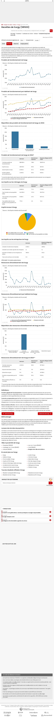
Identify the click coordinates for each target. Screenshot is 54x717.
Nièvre (14, 24)
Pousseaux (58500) (8, 445)
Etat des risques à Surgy (34, 461)
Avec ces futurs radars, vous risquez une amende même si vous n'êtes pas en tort (22, 679)
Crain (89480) (32, 447)
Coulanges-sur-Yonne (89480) (11, 447)
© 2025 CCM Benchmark (44, 706)
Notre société (16, 705)
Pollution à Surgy (32, 467)
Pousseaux (18, 33)
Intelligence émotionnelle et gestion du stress (14, 520)
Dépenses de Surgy (45, 413)
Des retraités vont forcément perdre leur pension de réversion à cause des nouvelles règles (24, 693)
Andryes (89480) (7, 449)
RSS (18, 706)
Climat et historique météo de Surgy (12, 463)
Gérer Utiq (7, 706)
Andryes (36, 33)
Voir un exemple (49, 485)
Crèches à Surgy (32, 457)
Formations (7, 508)
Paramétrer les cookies (48, 705)
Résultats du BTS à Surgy (34, 474)
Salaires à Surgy (7, 457)
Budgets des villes (8, 24)
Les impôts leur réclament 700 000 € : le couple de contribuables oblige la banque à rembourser (25, 677)
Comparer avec (29, 40)
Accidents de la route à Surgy (10, 465)
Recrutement (31, 705)
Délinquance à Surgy (33, 465)
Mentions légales (28, 706)
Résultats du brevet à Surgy (35, 472)
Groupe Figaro (35, 706)
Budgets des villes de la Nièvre (36, 449)
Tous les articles (13, 706)
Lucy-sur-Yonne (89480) (34, 445)
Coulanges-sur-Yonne (27, 33)
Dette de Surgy (8, 413)
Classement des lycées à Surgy (11, 467)
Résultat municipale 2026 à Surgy (11, 472)
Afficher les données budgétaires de (10, 40)
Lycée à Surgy (31, 455)
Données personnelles (38, 705)
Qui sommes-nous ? (5, 705)
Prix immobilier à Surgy (8, 459)
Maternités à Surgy (33, 459)
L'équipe (12, 705)
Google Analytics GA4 (8, 516)
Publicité (21, 705)
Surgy (19, 24)
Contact (26, 705)
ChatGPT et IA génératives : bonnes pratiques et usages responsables (21, 512)
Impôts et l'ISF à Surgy (8, 461)
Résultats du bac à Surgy (9, 474)
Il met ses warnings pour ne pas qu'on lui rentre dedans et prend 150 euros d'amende (22, 691)
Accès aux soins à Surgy (34, 463)
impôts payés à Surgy (15, 260)
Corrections (21, 706)
